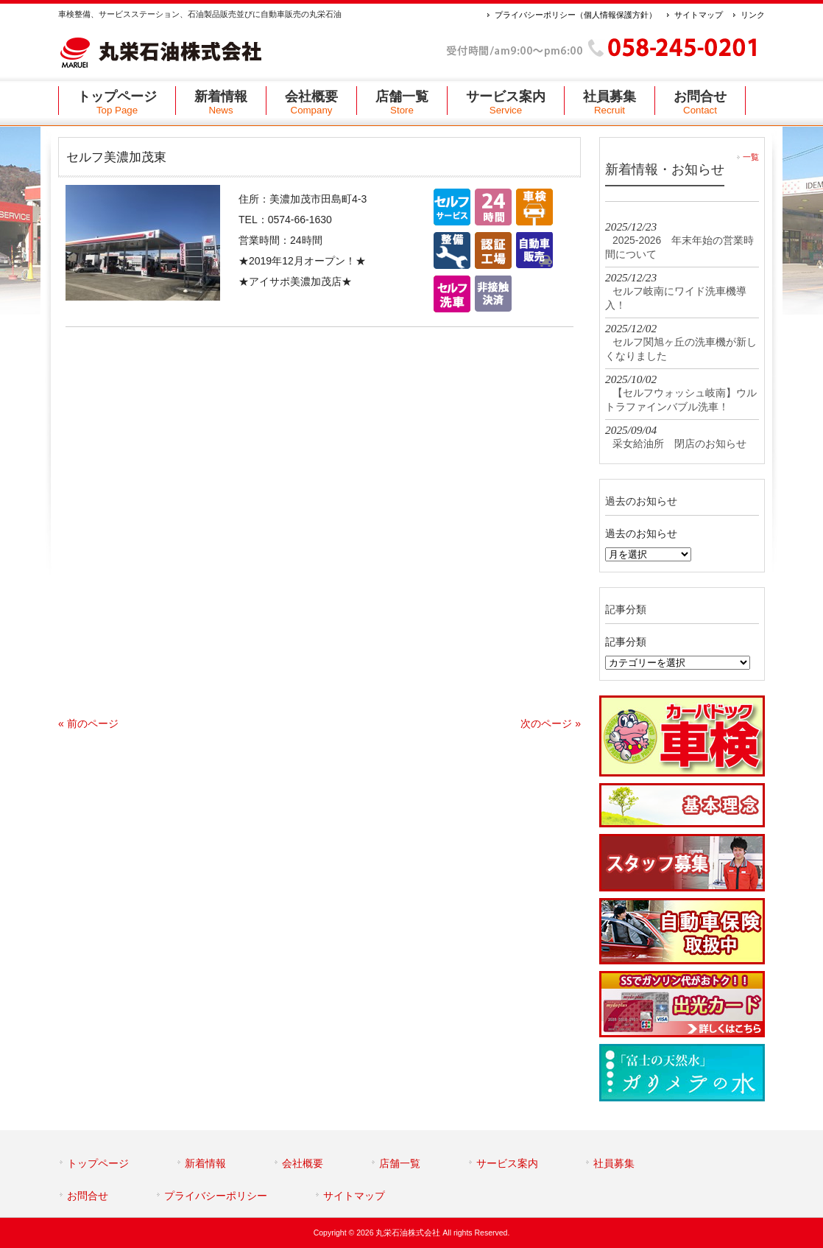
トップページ (98, 1163)
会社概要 (302, 1163)
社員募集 (614, 1163)
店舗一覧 (399, 1163)
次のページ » (550, 723)
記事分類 (625, 642)
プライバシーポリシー (215, 1196)
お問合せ (87, 1196)
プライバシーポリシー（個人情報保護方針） (576, 14)
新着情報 (205, 1163)
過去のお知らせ (641, 533)
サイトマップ (698, 14)
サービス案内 (507, 1163)
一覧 (751, 157)
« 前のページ (88, 723)
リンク (753, 14)
